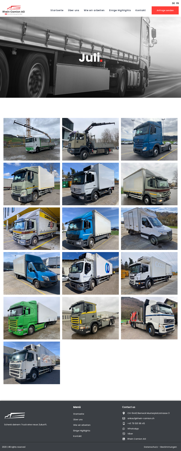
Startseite (57, 10)
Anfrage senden (165, 10)
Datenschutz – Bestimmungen (160, 446)
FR (177, 3)
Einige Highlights (120, 10)
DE (173, 3)
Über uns (73, 10)
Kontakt (141, 10)
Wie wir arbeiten (94, 10)
